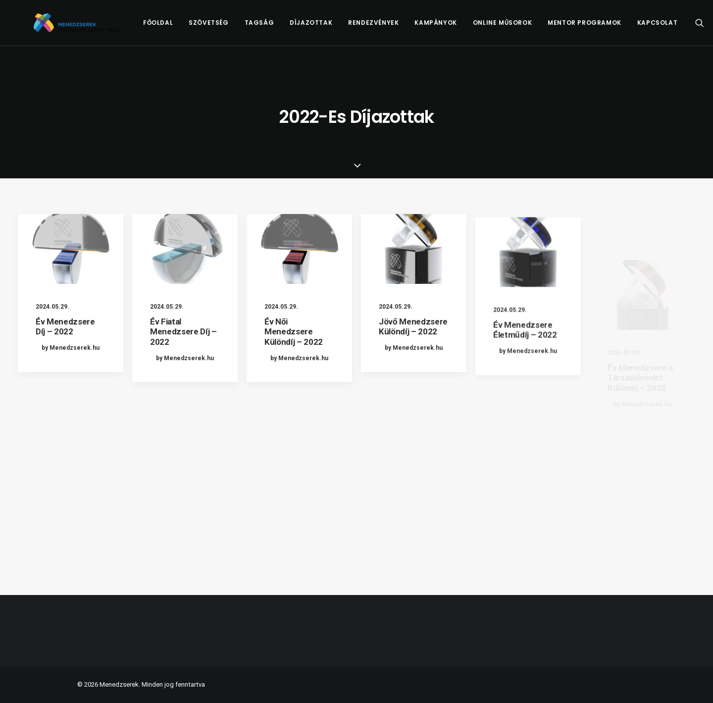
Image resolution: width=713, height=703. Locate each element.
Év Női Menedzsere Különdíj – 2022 (293, 333)
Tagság (278, 28)
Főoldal (177, 28)
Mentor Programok (604, 28)
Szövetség (228, 28)
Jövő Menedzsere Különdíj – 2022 (413, 339)
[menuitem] (177, 28)
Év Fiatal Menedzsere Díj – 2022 (183, 332)
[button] (70, 249)
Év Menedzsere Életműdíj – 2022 (525, 370)
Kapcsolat (677, 28)
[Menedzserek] (86, 28)
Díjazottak (330, 28)
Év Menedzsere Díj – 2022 (65, 326)
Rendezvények (392, 28)
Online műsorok (521, 28)
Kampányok (455, 28)
